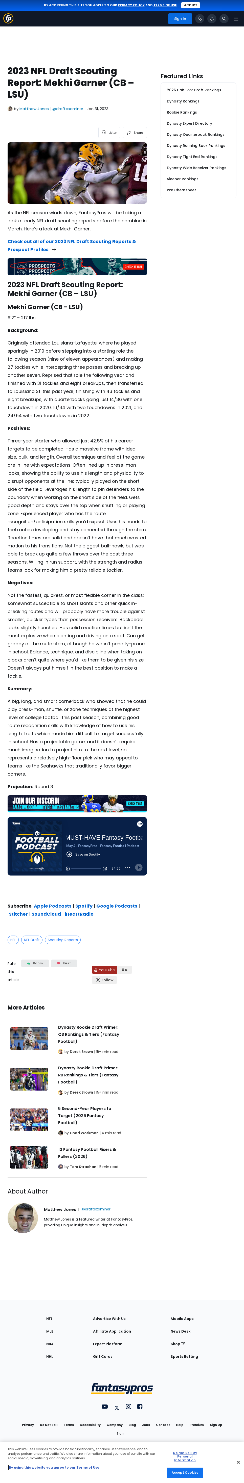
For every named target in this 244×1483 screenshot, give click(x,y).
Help (180, 1425)
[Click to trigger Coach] (199, 18)
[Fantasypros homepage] (8, 22)
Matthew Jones (34, 108)
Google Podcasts (116, 906)
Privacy (28, 1425)
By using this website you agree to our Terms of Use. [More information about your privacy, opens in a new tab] (54, 1467)
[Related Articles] (77, 1086)
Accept (190, 5)
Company (115, 1425)
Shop (178, 1343)
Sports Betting (184, 1356)
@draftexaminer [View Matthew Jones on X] (67, 108)
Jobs (146, 1425)
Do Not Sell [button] (49, 1425)
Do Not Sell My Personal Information (185, 1456)
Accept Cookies (185, 1472)
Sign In (122, 1433)
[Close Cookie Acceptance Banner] (238, 1462)
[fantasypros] (77, 856)
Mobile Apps (182, 1318)
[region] (122, 1462)
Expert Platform (107, 1343)
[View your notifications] (211, 18)
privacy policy (131, 5)
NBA (50, 1343)
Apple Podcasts (53, 906)
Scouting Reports (63, 939)
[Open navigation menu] (236, 18)
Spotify (84, 906)
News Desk (180, 1331)
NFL (13, 939)
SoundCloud (46, 914)
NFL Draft (32, 939)
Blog (132, 1425)
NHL (49, 1356)
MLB (50, 1331)
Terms (69, 1425)
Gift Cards (103, 1356)
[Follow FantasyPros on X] (104, 980)
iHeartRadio (79, 914)
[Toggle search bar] (224, 18)
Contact (163, 1425)
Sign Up (216, 1425)
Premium (197, 1425)
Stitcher (18, 914)
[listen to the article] (109, 132)
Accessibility (90, 1425)
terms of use (165, 5)
